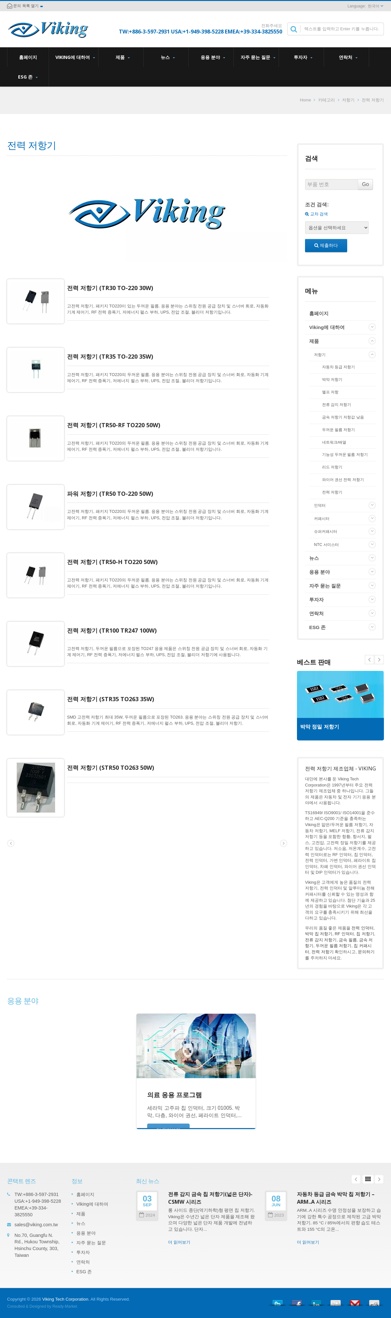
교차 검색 (316, 214)
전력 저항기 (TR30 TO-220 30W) (117, 288)
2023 (276, 1215)
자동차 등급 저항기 (338, 367)
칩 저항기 (365, 933)
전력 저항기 (332, 492)
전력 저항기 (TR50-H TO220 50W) (119, 542)
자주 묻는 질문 (258, 57)
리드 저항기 (332, 467)
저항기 (348, 100)
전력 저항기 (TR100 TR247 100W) (118, 606)
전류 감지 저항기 (336, 404)
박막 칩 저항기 (318, 933)
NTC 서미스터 (326, 544)
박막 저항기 (332, 379)
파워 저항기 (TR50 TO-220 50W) (117, 479)
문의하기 (366, 951)
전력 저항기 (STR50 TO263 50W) (117, 734)
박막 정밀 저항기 (322, 727)
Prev (379, 659)
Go (365, 184)
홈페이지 (28, 57)
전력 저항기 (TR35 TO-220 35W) (117, 351)
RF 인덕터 (344, 933)
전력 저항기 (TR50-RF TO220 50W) (120, 415)
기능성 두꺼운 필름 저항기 (345, 454)
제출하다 (326, 245)
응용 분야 (213, 57)
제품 (122, 57)
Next (369, 659)
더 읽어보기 (179, 1242)
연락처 (348, 57)
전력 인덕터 (362, 928)
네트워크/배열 (334, 442)
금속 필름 (348, 939)
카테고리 (326, 100)
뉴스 (167, 57)
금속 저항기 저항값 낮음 (343, 417)
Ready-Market (64, 1306)
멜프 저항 (330, 392)
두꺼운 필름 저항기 (338, 430)
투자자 (303, 57)
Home (305, 100)
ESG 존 (28, 77)
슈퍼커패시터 (325, 531)
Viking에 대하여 (75, 57)
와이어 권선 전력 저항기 (343, 479)
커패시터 (321, 518)
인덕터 (320, 505)
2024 (147, 1215)
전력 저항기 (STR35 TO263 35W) (117, 670)
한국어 (373, 6)
